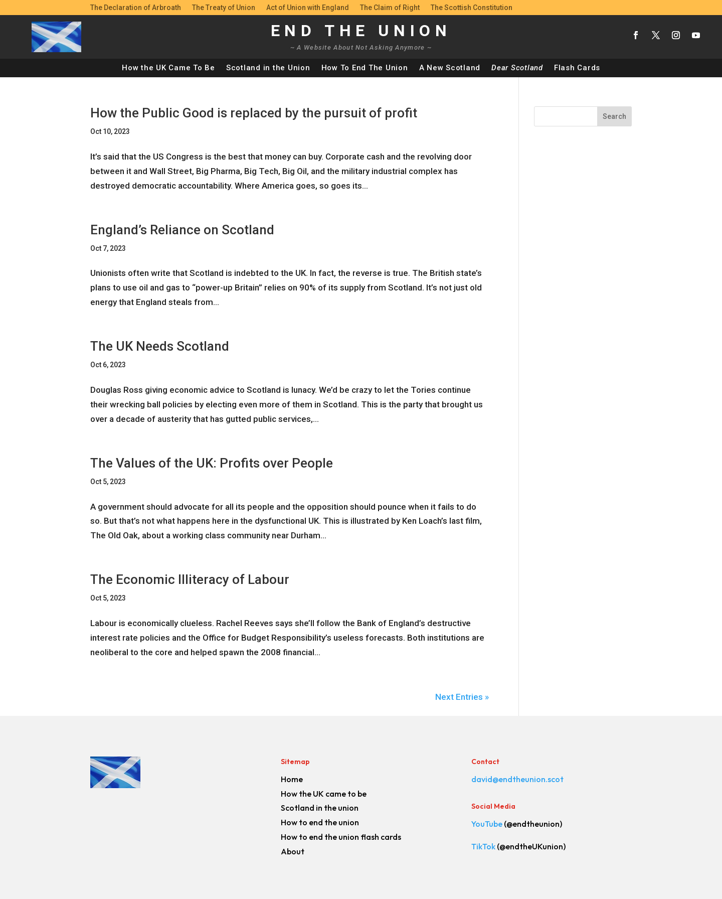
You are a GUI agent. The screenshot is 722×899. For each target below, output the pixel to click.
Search (614, 116)
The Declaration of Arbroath (135, 8)
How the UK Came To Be (168, 67)
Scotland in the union (319, 808)
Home (292, 779)
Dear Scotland (517, 67)
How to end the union (320, 822)
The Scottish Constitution (471, 8)
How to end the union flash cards (341, 837)
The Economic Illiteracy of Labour (189, 579)
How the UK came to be (324, 794)
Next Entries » (462, 697)
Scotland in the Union (268, 67)
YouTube (486, 824)
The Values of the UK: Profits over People (211, 463)
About (292, 851)
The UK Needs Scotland (159, 346)
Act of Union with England (307, 8)
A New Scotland (450, 67)
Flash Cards (577, 67)
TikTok (483, 846)
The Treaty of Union (223, 8)
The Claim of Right (390, 8)
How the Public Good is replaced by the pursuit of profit (253, 112)
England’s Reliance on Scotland (182, 229)
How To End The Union (364, 67)
